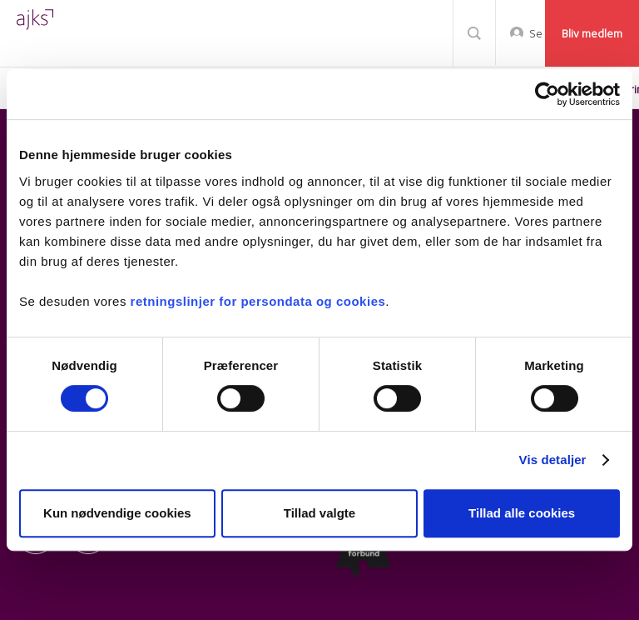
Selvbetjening (535, 33)
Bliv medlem (592, 33)
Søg (474, 33)
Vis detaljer (553, 459)
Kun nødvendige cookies (117, 513)
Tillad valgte (319, 513)
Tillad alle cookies (521, 513)
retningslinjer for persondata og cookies (258, 301)
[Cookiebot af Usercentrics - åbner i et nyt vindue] (547, 94)
